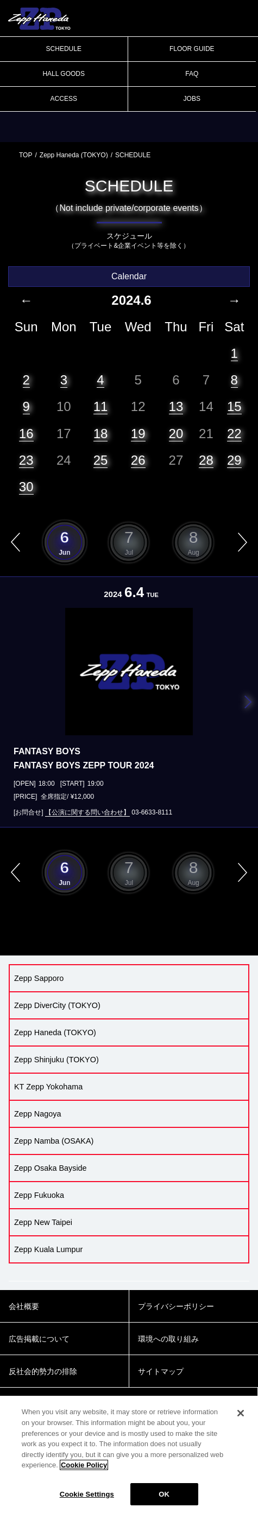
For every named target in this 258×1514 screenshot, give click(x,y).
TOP (25, 155)
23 (26, 460)
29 (234, 460)
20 (176, 433)
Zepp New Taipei (43, 1222)
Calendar (129, 276)
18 (100, 433)
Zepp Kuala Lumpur (48, 1249)
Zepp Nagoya (37, 1113)
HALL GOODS (63, 74)
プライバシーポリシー (176, 1306)
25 (100, 460)
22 (234, 433)
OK (164, 1501)
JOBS (192, 98)
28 (206, 460)
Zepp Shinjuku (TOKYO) (56, 1059)
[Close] (241, 1420)
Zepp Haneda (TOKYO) (74, 155)
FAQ (191, 74)
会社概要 (24, 1306)
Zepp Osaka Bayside (50, 1168)
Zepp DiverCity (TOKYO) (57, 1005)
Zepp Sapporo (39, 978)
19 (138, 433)
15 (234, 406)
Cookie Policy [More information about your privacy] (84, 1472)
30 (26, 486)
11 (100, 406)
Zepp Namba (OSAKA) (53, 1141)
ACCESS (64, 98)
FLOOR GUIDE (192, 49)
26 (138, 460)
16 (26, 433)
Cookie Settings (87, 1501)
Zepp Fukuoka (39, 1195)
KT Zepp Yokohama (48, 1086)
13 (176, 406)
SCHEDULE (63, 49)
